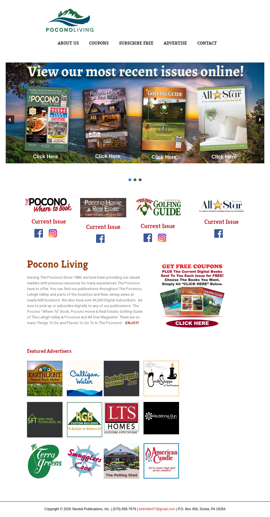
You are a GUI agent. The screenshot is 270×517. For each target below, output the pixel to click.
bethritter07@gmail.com (157, 509)
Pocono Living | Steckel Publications (135, 20)
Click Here (45, 156)
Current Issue (49, 222)
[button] (10, 119)
